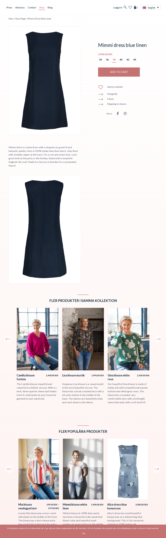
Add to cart (119, 72)
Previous (8, 339)
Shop (41, 7)
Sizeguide (112, 93)
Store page (20, 18)
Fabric (110, 98)
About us (20, 7)
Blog (50, 7)
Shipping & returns (116, 103)
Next (158, 339)
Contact (32, 7)
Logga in (117, 7)
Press (9, 7)
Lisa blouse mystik (73, 375)
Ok (83, 533)
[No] (162, 531)
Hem (11, 18)
